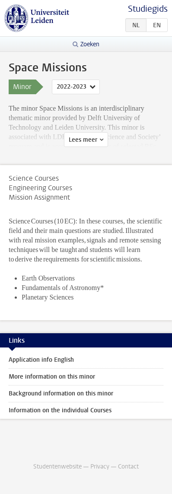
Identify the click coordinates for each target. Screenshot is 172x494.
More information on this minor (52, 377)
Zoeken (89, 44)
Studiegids (148, 9)
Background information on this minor (61, 393)
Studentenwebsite (57, 466)
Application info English (41, 360)
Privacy (99, 466)
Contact (128, 466)
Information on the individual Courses (60, 410)
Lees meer (83, 140)
